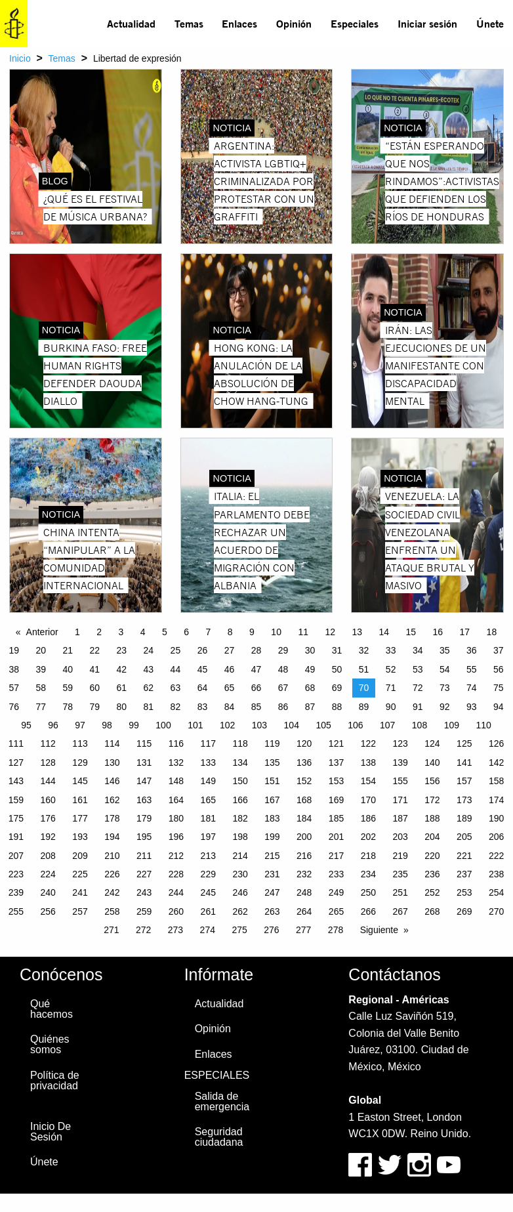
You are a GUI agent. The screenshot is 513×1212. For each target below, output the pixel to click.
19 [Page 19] (14, 650)
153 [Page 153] (336, 781)
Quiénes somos (50, 1044)
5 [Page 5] (164, 632)
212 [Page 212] (176, 855)
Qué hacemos (51, 1009)
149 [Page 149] (208, 781)
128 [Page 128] (48, 762)
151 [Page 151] (271, 781)
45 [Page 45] (202, 669)
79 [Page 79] (95, 706)
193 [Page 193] (79, 836)
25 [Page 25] (176, 650)
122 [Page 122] (368, 743)
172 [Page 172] (432, 800)
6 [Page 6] (186, 632)
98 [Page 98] (107, 725)
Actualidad (131, 23)
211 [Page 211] (144, 855)
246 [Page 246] (239, 892)
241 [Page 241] (79, 892)
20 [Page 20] (40, 650)
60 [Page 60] (95, 687)
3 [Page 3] (121, 632)
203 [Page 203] (399, 836)
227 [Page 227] (144, 874)
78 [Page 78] (67, 706)
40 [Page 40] (67, 669)
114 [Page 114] (111, 743)
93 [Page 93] (471, 706)
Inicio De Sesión (50, 1131)
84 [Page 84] (229, 706)
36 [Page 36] (471, 650)
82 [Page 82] (176, 706)
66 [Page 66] (256, 687)
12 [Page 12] (330, 632)
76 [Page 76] (14, 706)
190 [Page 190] (496, 818)
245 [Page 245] (208, 892)
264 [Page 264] (304, 911)
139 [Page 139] (399, 762)
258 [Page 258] (111, 911)
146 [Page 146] (111, 781)
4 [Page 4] (143, 632)
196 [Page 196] (176, 836)
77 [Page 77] (40, 706)
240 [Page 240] (48, 892)
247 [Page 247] (271, 892)
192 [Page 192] (48, 836)
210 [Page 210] (111, 855)
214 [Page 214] (239, 855)
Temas (188, 23)
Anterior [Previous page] (42, 632)
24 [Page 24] (149, 650)
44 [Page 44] (176, 669)
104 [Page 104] (291, 725)
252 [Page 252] (432, 892)
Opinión (294, 23)
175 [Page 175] (16, 818)
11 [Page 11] (303, 632)
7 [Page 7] (208, 632)
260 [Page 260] (176, 911)
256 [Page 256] (48, 911)
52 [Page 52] (391, 669)
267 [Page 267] (399, 911)
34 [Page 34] (418, 650)
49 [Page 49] (310, 669)
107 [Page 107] (387, 725)
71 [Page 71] (391, 687)
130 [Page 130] (111, 762)
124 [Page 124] (432, 743)
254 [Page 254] (496, 892)
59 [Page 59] (67, 687)
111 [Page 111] (16, 743)
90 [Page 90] (391, 706)
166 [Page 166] (239, 800)
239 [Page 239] (16, 892)
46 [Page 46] (229, 669)
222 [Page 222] (496, 855)
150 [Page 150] (239, 781)
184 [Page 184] (304, 818)
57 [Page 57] (14, 687)
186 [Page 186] (368, 818)
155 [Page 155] (399, 781)
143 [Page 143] (16, 781)
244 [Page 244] (176, 892)
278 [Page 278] (335, 930)
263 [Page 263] (271, 911)
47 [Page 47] (256, 669)
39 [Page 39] (40, 669)
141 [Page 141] (464, 762)
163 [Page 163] (144, 800)
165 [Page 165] (208, 800)
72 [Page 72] (418, 687)
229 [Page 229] (208, 874)
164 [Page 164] (176, 800)
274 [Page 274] (207, 930)
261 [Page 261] (208, 911)
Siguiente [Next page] (379, 930)
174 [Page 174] (496, 800)
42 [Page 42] (122, 669)
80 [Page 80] (122, 706)
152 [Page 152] (304, 781)
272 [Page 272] (143, 930)
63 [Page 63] (176, 687)
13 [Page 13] (357, 632)
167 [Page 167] (271, 800)
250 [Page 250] (368, 892)
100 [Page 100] (163, 725)
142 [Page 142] (496, 762)
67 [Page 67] (283, 687)
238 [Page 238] (496, 874)
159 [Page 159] (16, 800)
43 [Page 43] (149, 669)
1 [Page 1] (77, 632)
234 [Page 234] (368, 874)
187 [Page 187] (399, 818)
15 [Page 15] (411, 632)
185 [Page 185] (336, 818)
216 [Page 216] (304, 855)
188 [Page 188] (432, 818)
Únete (490, 23)
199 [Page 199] (271, 836)
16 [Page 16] (438, 632)
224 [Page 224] (48, 874)
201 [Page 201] (336, 836)
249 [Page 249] (336, 892)
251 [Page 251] (399, 892)
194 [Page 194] (111, 836)
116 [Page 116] (176, 743)
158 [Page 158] (496, 781)
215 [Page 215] (271, 855)
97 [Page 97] (80, 725)
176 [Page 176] (48, 818)
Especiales (355, 23)
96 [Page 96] (53, 725)
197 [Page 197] (208, 836)
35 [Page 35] (445, 650)
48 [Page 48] (283, 669)
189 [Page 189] (464, 818)
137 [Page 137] (336, 762)
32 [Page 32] (364, 650)
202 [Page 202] (368, 836)
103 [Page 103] (259, 725)
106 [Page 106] (355, 725)
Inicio (20, 58)
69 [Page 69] (337, 687)
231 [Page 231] (271, 874)
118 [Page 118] (239, 743)
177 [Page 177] (79, 818)
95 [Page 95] (26, 725)
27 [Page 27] (229, 650)
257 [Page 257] (79, 911)
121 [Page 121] (336, 743)
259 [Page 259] (144, 911)
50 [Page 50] (337, 669)
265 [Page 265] (336, 911)
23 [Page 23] (122, 650)
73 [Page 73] (445, 687)
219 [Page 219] (399, 855)
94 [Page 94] (498, 706)
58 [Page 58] (40, 687)
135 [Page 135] (271, 762)
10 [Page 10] (276, 632)
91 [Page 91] (418, 706)
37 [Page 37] (498, 650)
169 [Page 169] (336, 800)
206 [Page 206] (496, 836)
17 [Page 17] (465, 632)
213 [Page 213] (208, 855)
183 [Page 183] (271, 818)
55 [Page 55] (471, 669)
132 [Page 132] (176, 762)
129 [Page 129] (79, 762)
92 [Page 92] (445, 706)
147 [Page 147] (144, 781)
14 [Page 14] (384, 632)
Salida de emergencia (222, 1101)
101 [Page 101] (195, 725)
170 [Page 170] (368, 800)
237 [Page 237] (464, 874)
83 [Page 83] (202, 706)
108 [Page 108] (419, 725)
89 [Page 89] (364, 706)
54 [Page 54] (445, 669)
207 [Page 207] (16, 855)
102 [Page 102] (227, 725)
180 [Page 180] (176, 818)
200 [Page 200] (304, 836)
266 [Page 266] (368, 911)
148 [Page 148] (176, 781)
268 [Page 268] (432, 911)
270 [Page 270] (496, 911)
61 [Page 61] (122, 687)
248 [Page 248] (304, 892)
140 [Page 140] (432, 762)
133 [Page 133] (208, 762)
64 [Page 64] (202, 687)
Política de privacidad (54, 1080)
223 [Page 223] (16, 874)
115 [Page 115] (144, 743)
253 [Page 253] (464, 892)
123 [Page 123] (399, 743)
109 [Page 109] (451, 725)
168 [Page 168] (304, 800)
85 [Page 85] (256, 706)
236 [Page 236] (432, 874)
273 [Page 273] (175, 930)
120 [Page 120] (304, 743)
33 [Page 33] (391, 650)
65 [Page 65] (229, 687)
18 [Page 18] (492, 632)
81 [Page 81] (149, 706)
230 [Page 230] (239, 874)
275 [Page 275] (239, 930)
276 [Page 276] (271, 930)
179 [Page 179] (144, 818)
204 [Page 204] (432, 836)
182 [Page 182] (239, 818)
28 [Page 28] (256, 650)
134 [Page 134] (239, 762)
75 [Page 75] (498, 687)
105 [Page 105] (323, 725)
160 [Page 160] (48, 800)
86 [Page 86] (283, 706)
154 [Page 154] (368, 781)
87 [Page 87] (310, 706)
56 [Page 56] (498, 669)
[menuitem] (131, 23)
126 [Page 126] (496, 743)
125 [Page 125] (464, 743)
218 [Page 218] (368, 855)
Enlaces (239, 23)
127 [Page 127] (16, 762)
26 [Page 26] (202, 650)
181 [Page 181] (208, 818)
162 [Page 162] (111, 800)
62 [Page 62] (149, 687)
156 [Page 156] (432, 781)
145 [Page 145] (79, 781)
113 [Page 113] (79, 743)
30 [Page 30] (310, 650)
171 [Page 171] (399, 800)
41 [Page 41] (95, 669)
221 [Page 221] (464, 855)
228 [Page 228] (176, 874)
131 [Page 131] (144, 762)
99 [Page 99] (134, 725)
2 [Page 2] (99, 632)
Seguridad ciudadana (219, 1137)
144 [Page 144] (48, 781)
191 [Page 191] (16, 836)
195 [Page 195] (144, 836)
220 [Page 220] (432, 855)
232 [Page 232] (304, 874)
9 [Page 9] (252, 632)
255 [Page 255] (16, 911)
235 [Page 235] (399, 874)
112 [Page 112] (48, 743)
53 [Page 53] (418, 669)
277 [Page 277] (303, 930)
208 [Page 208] (48, 855)
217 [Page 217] (336, 855)
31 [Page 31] (337, 650)
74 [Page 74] (471, 687)
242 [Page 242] (111, 892)
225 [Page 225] (79, 874)
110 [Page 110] (483, 725)
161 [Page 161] (79, 800)
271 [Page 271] (111, 930)
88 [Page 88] (337, 706)
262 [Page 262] (239, 911)
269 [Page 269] (464, 911)
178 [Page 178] (111, 818)
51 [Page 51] (364, 669)
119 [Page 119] (271, 743)
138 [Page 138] (368, 762)
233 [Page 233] (336, 874)
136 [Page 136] (304, 762)
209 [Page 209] (79, 855)
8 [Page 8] (230, 632)
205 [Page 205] (464, 836)
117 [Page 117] (208, 743)
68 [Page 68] (310, 687)
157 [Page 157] (464, 781)
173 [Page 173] (464, 800)
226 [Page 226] (111, 874)
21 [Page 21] (67, 650)
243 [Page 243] (144, 892)
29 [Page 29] (283, 650)
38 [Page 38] (14, 669)
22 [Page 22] (95, 650)
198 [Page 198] (239, 836)
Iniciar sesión (427, 23)
